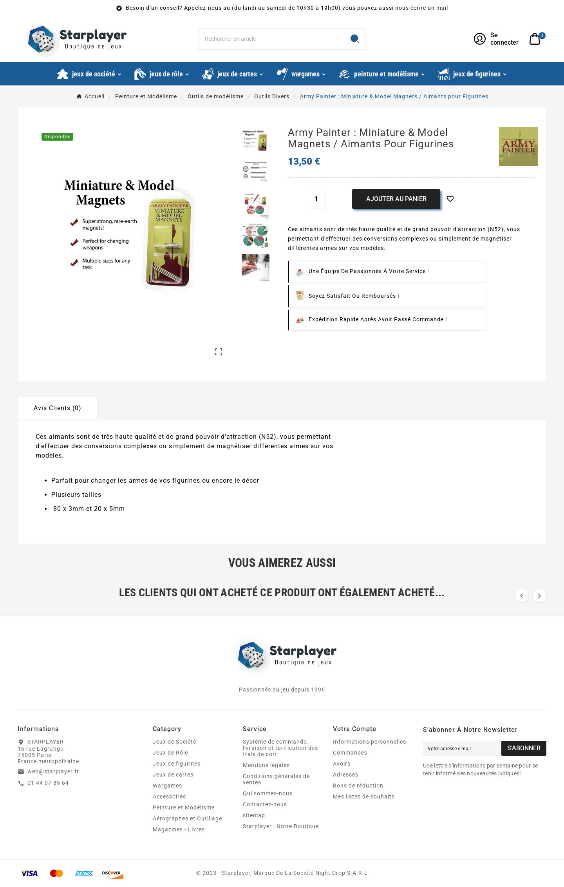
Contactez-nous (265, 804)
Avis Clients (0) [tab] (57, 408)
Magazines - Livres (179, 829)
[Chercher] (271, 39)
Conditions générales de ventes (276, 779)
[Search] (355, 38)
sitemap (254, 815)
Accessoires (169, 796)
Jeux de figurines (177, 763)
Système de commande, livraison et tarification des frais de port (280, 748)
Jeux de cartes (173, 774)
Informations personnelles (369, 742)
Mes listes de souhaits (364, 796)
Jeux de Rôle (170, 752)
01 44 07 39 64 (48, 783)
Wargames (167, 785)
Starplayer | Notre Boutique (281, 826)
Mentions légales (266, 765)
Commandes (350, 752)
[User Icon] (497, 38)
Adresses (345, 774)
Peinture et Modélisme (184, 807)
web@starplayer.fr (53, 771)
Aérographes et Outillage (187, 818)
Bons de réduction (358, 785)
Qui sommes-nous (268, 793)
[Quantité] (316, 199)
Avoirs (342, 763)
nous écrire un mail (421, 8)
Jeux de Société (174, 742)
